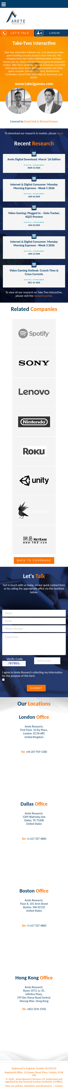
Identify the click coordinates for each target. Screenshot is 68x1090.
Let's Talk (20, 32)
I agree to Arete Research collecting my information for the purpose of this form (32, 674)
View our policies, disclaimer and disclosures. (29, 1085)
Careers (59, 1085)
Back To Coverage (34, 560)
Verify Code (15, 659)
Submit (36, 688)
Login (55, 32)
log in (60, 133)
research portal (43, 296)
